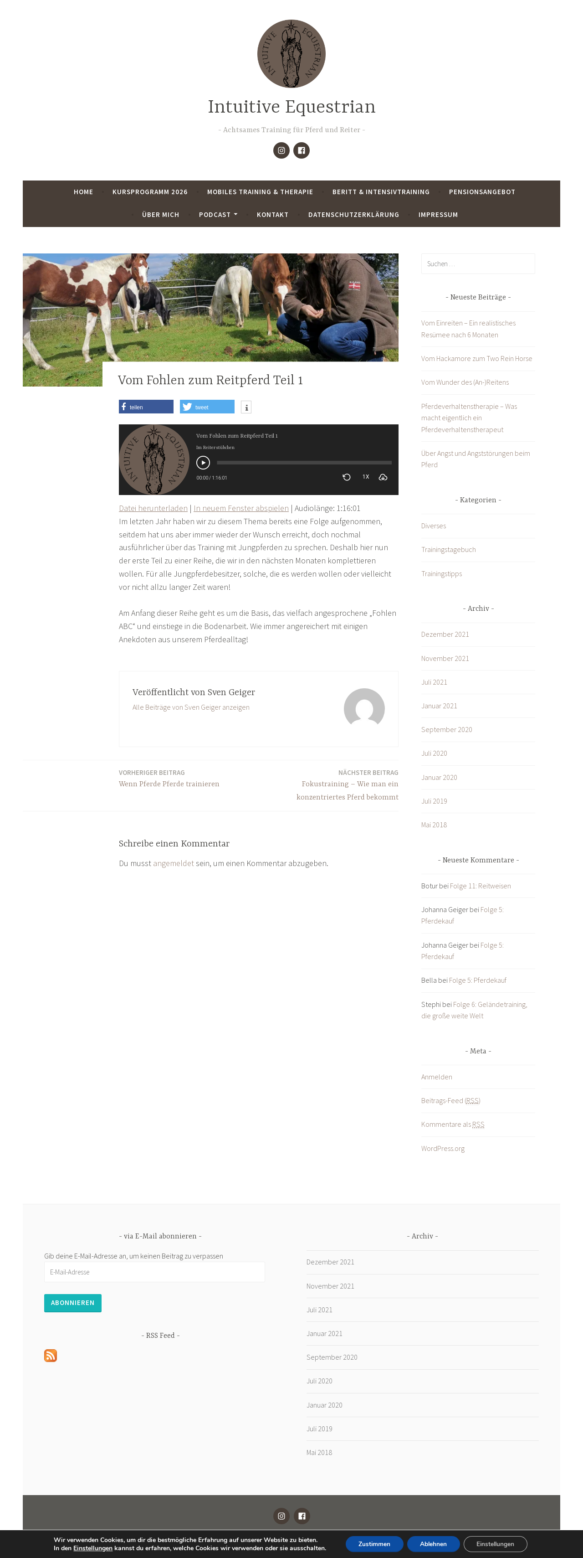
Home (83, 191)
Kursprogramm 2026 (150, 191)
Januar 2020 (439, 777)
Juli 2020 (434, 753)
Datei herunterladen (153, 508)
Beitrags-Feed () (451, 1100)
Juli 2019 (434, 800)
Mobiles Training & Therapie (260, 191)
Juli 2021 (434, 681)
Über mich (160, 214)
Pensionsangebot (482, 191)
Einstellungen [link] (89, 1547)
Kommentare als (453, 1124)
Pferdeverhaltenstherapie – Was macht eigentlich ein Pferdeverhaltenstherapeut (469, 418)
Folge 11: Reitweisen (480, 885)
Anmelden (436, 1076)
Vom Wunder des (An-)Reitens (465, 382)
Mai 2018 (434, 824)
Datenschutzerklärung (353, 214)
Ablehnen (433, 1543)
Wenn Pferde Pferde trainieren (169, 778)
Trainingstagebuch (448, 549)
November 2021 (445, 658)
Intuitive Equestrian (292, 108)
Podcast (215, 214)
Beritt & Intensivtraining (381, 191)
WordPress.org (443, 1148)
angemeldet (173, 863)
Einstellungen (497, 1543)
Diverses (433, 525)
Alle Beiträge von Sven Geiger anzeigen (191, 707)
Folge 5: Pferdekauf (477, 980)
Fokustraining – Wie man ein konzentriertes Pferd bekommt (331, 784)
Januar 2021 (439, 705)
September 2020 (446, 729)
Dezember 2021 (445, 634)
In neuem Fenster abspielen (241, 508)
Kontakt (273, 214)
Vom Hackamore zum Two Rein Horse (476, 358)
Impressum (438, 214)
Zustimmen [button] (372, 1543)
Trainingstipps (441, 573)
